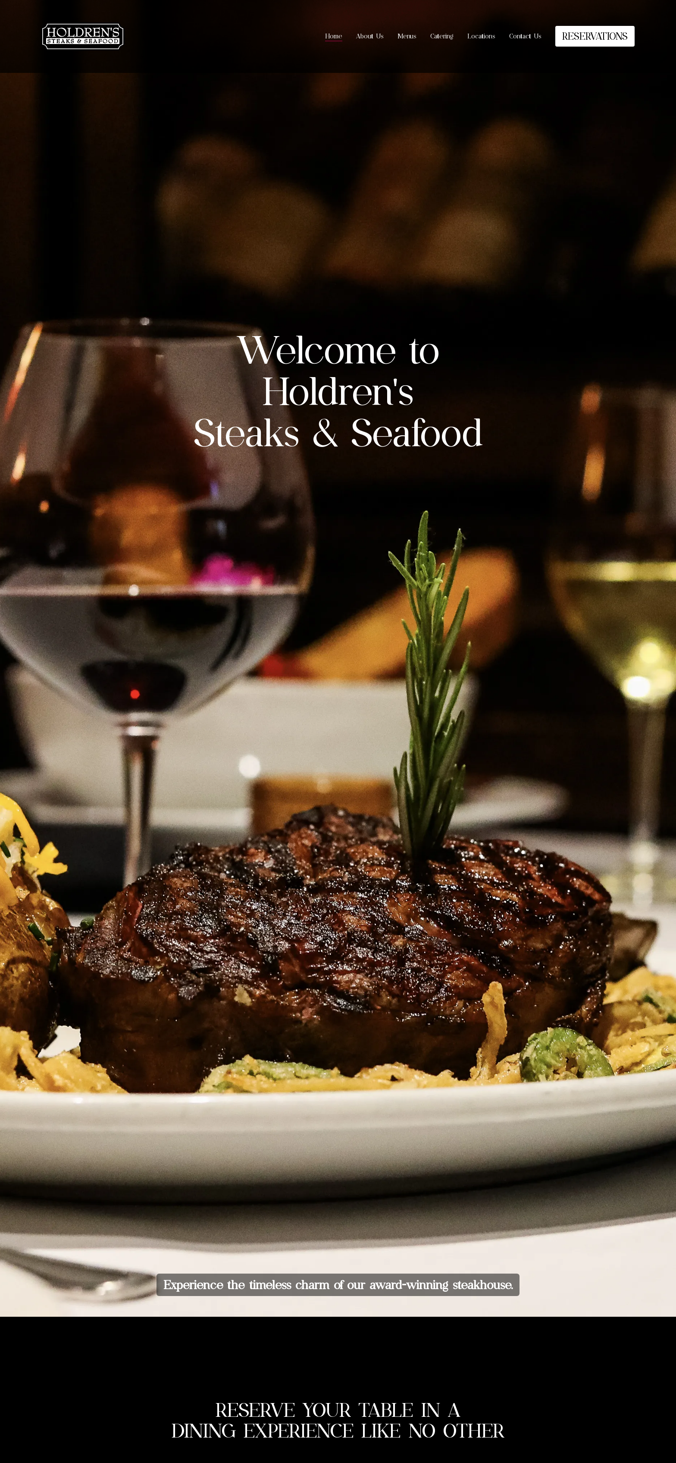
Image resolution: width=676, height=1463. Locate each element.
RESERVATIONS (595, 36)
